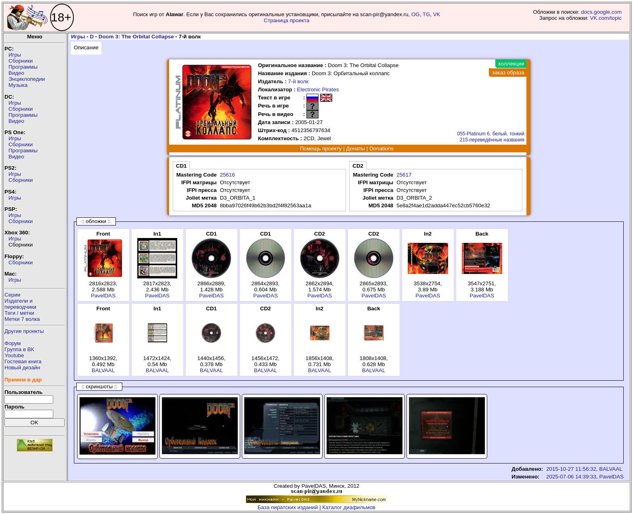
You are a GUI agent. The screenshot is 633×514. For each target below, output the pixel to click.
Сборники (20, 61)
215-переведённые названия (492, 140)
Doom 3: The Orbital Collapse (136, 37)
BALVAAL (103, 370)
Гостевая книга (23, 361)
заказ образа (508, 73)
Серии (12, 295)
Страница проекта (287, 20)
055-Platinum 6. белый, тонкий (490, 134)
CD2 (357, 166)
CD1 (181, 166)
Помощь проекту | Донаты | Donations (347, 148)
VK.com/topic (606, 18)
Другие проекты (24, 331)
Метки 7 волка (22, 319)
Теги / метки (19, 313)
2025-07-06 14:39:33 (571, 477)
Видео (16, 73)
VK (436, 14)
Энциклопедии (26, 79)
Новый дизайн (22, 367)
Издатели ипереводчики (20, 304)
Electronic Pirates (318, 89)
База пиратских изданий (288, 507)
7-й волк (298, 81)
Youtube (14, 355)
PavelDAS (103, 296)
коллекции (511, 64)
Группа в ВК (19, 349)
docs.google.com (601, 12)
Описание (86, 47)
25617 (403, 175)
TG (426, 14)
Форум (12, 343)
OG (415, 14)
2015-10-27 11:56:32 (571, 469)
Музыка (17, 85)
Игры (14, 55)
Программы (23, 67)
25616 (227, 175)
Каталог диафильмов (348, 507)
